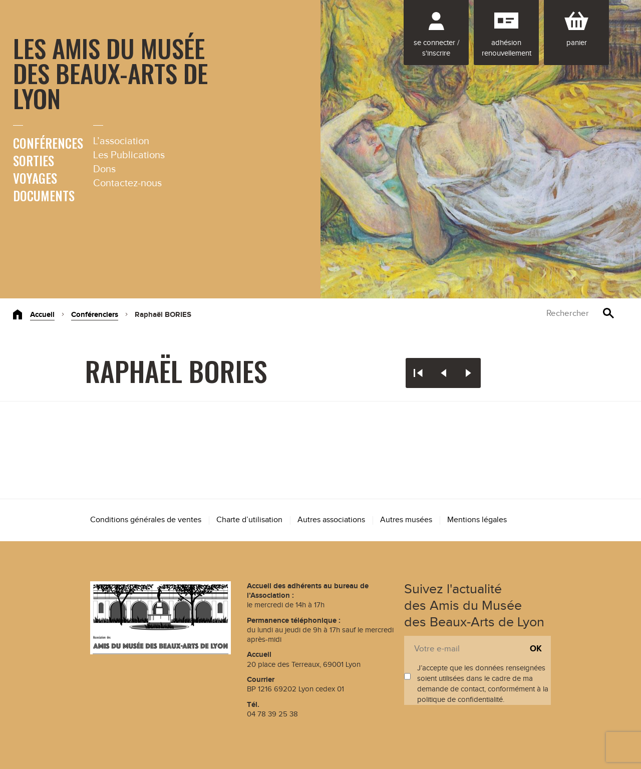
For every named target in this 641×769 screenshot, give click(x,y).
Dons (104, 169)
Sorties (33, 160)
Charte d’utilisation (249, 520)
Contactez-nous (127, 183)
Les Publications (129, 155)
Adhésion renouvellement (506, 48)
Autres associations (331, 520)
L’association (121, 141)
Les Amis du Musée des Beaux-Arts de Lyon (110, 72)
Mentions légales (477, 520)
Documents (44, 195)
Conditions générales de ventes (145, 520)
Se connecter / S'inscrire (436, 48)
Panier (576, 43)
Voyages (35, 178)
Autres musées (406, 520)
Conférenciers (94, 314)
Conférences (48, 143)
